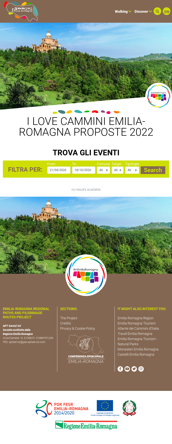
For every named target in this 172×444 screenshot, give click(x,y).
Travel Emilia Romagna (135, 334)
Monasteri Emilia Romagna (138, 349)
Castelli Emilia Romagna (136, 354)
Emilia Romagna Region (136, 318)
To (74, 164)
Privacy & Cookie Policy (77, 328)
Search (153, 170)
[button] (157, 11)
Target (117, 164)
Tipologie (132, 164)
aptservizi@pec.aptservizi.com (27, 342)
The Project (68, 318)
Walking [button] (123, 11)
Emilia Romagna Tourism (137, 323)
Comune (103, 164)
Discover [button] (143, 11)
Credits (65, 323)
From (51, 164)
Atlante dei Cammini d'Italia (138, 328)
